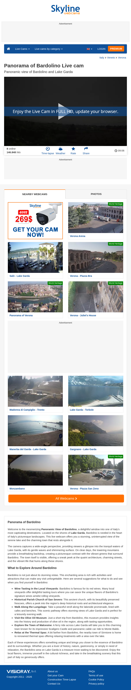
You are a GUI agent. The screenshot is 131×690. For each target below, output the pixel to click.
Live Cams (22, 48)
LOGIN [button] (101, 48)
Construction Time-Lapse (62, 679)
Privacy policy (96, 683)
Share (86, 151)
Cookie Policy (96, 679)
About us (53, 671)
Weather (60, 151)
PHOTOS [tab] (96, 194)
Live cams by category (49, 48)
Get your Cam (55, 675)
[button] (89, 48)
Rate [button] (73, 151)
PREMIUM (116, 48)
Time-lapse (47, 151)
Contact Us (54, 683)
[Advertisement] (65, 34)
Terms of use (96, 675)
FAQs (92, 671)
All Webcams (66, 498)
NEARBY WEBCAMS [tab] (34, 194)
